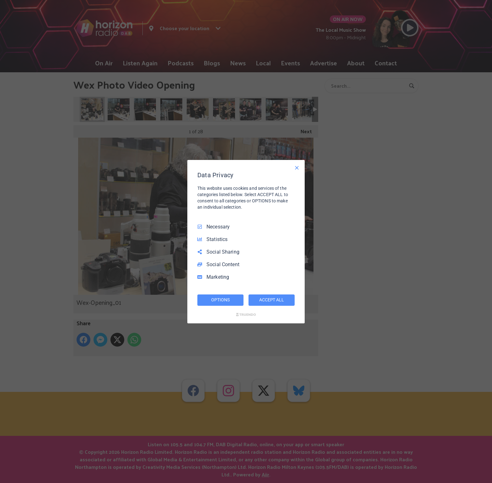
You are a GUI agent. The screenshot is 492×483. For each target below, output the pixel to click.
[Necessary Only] (297, 167)
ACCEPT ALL (271, 299)
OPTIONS (220, 299)
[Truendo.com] (246, 314)
